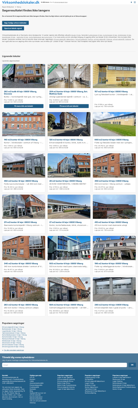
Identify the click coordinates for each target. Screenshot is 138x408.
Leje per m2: (8, 102)
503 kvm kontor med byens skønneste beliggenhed (71, 266)
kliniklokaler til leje (124, 35)
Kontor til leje (117, 389)
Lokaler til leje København (122, 377)
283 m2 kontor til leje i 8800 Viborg (21, 305)
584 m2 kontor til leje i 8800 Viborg (66, 305)
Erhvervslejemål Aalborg (66, 379)
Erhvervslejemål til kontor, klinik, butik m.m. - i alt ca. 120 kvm (75, 143)
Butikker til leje (90, 385)
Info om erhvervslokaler (38, 401)
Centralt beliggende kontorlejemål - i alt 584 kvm (69, 308)
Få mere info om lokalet (23, 106)
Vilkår (32, 381)
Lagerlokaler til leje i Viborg (12, 331)
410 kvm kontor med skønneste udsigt (111, 225)
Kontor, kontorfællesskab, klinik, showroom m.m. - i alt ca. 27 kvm (77, 225)
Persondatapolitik (36, 385)
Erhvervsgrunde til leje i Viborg (13, 346)
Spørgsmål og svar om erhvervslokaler (38, 394)
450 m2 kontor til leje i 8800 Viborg (21, 181)
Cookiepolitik (34, 387)
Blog (31, 391)
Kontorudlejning (90, 393)
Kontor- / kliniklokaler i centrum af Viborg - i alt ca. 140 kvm (29, 143)
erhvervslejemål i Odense (103, 39)
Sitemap (33, 403)
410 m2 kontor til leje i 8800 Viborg (111, 222)
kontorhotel (48, 37)
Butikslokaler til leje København (124, 385)
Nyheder (33, 389)
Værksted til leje (91, 389)
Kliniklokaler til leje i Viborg (11, 341)
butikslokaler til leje (95, 35)
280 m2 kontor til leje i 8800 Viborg (111, 305)
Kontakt (32, 379)
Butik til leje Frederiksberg (66, 385)
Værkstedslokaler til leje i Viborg (13, 333)
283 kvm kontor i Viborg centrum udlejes (21, 308)
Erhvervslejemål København (95, 381)
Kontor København (91, 387)
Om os (32, 377)
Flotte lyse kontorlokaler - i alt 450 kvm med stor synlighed (29, 184)
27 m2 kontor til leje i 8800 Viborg (65, 222)
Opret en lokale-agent (13, 28)
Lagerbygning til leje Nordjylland (92, 378)
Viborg (19, 7)
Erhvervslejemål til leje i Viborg (13, 327)
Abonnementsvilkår (37, 383)
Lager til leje (89, 383)
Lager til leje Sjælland (65, 377)
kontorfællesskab (35, 37)
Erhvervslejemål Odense (66, 387)
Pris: (6, 100)
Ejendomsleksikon (36, 397)
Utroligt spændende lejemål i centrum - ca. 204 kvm (71, 97)
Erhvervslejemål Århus (65, 381)
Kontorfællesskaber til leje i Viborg (14, 335)
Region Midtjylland (8, 7)
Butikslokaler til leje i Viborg (12, 329)
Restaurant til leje (119, 379)
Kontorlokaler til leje (120, 383)
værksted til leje (22, 37)
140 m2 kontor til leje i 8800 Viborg (20, 139)
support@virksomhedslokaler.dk (13, 381)
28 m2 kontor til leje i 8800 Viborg (65, 181)
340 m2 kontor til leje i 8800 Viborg (21, 263)
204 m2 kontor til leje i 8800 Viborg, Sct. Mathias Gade (68, 92)
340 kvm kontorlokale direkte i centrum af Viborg (24, 266)
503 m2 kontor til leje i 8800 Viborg (66, 263)
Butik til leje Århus (63, 383)
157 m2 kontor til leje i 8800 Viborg (111, 91)
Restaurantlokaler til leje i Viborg (13, 339)
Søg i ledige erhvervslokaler (15, 23)
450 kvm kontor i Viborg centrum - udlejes (112, 184)
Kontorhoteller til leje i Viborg (12, 337)
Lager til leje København (66, 389)
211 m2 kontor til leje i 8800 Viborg (20, 222)
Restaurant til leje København (95, 391)
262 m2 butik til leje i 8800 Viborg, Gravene (20, 92)
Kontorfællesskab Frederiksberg (124, 387)
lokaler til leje (76, 35)
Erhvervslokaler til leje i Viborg (13, 345)
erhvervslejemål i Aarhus (84, 39)
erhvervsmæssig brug (61, 2)
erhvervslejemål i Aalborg (122, 39)
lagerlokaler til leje (8, 37)
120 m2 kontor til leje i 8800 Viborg (66, 139)
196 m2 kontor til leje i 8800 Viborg (111, 263)
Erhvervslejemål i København (64, 39)
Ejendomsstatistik (36, 399)
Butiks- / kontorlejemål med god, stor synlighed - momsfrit (29, 97)
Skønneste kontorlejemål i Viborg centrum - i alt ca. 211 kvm (29, 225)
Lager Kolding (118, 381)
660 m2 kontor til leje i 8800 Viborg (111, 139)
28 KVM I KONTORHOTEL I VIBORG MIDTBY (67, 184)
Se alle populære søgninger (14, 350)
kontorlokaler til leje (110, 35)
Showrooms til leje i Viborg (11, 343)
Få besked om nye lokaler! (131, 2)
